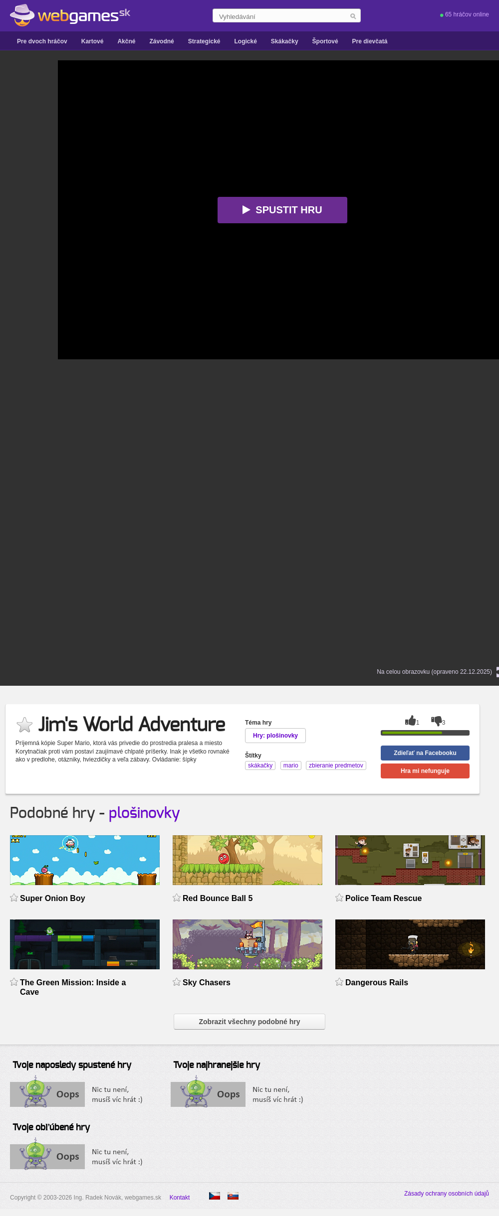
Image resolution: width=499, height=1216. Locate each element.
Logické (245, 41)
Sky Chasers (207, 982)
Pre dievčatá (370, 41)
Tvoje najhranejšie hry (216, 1065)
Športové (325, 41)
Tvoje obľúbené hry (51, 1127)
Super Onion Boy (52, 898)
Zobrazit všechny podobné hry (249, 1022)
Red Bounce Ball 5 (217, 898)
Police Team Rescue (383, 898)
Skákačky (284, 41)
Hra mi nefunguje (425, 770)
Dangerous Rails (376, 982)
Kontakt (180, 1197)
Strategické (204, 41)
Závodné (161, 41)
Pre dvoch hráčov (42, 41)
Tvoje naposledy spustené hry (71, 1065)
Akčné (126, 41)
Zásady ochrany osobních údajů (446, 1193)
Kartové (92, 41)
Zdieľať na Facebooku (425, 753)
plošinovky (144, 813)
